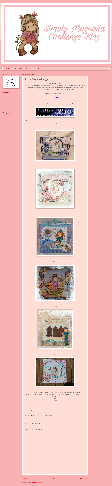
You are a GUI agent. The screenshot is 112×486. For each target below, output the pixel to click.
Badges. (37, 69)
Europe (32, 418)
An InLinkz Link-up (30, 411)
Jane (55, 214)
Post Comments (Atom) (35, 482)
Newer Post (26, 478)
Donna (55, 262)
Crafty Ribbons (60, 104)
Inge (55, 354)
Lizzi (55, 166)
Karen (55, 306)
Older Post (84, 478)
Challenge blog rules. (22, 69)
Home (8, 69)
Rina (55, 127)
